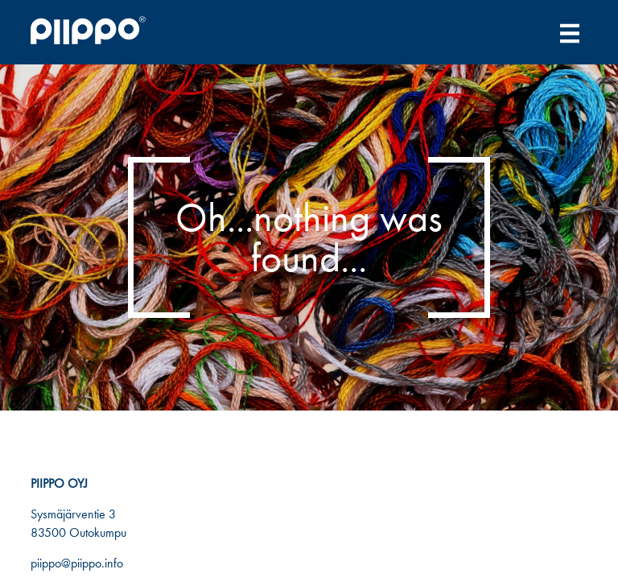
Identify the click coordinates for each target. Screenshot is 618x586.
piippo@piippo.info (77, 563)
